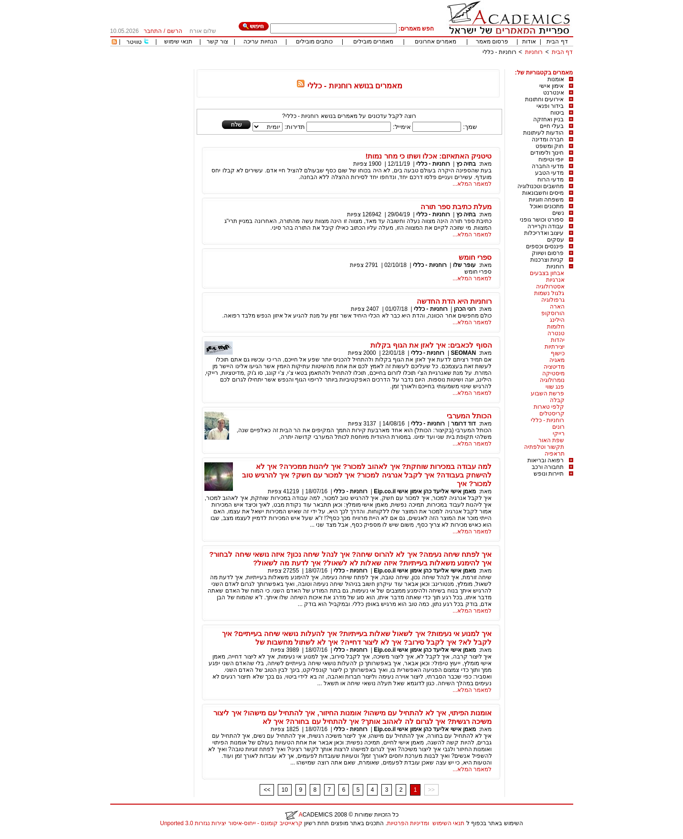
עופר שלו (464, 265)
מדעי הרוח (550, 179)
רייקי (559, 433)
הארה (557, 306)
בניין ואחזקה (548, 119)
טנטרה (556, 333)
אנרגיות (555, 279)
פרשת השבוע (547, 393)
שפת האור (551, 440)
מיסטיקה (553, 373)
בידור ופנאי (550, 106)
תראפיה (555, 453)
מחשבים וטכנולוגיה (540, 186)
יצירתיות (555, 346)
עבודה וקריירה (545, 226)
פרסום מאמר (492, 41)
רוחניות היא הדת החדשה (454, 301)
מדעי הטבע (549, 173)
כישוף (558, 353)
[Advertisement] (399, 65)
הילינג (557, 320)
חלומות (556, 326)
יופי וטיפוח (551, 159)
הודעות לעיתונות (543, 132)
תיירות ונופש (549, 473)
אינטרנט (553, 92)
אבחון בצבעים (547, 273)
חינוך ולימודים (547, 152)
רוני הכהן (465, 309)
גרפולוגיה (553, 300)
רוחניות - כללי (499, 52)
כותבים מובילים (314, 41)
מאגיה (557, 360)
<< (266, 789)
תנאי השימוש (448, 823)
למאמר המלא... (472, 184)
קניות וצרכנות (547, 259)
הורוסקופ (553, 313)
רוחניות (534, 52)
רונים (558, 427)
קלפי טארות (549, 407)
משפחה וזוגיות (546, 199)
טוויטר (134, 42)
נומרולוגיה (552, 380)
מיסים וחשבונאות (543, 193)
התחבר (153, 31)
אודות (529, 41)
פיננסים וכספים (545, 246)
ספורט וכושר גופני (542, 219)
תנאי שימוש (178, 41)
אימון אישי (551, 86)
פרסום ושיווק (548, 253)
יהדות (558, 340)
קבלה (557, 400)
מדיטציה (554, 366)
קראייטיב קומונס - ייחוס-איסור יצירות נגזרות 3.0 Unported (231, 823)
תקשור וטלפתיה (544, 447)
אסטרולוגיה (550, 286)
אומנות (555, 79)
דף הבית (556, 41)
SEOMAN (463, 353)
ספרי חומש (475, 257)
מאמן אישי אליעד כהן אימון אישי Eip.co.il (425, 491)
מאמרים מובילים (373, 41)
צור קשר (217, 41)
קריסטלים (552, 413)
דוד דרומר (463, 423)
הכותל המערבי (469, 416)
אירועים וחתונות (544, 99)
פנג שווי (555, 386)
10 (285, 789)
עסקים (555, 239)
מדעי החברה (548, 166)
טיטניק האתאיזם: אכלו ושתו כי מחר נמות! (429, 156)
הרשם (174, 31)
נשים (558, 213)
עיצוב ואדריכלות (544, 233)
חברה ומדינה (548, 139)
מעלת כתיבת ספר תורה (456, 206)
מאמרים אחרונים (435, 41)
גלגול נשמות (549, 293)
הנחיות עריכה (260, 41)
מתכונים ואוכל (547, 206)
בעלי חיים (552, 126)
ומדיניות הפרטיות (408, 823)
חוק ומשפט (550, 146)
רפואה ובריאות (545, 460)
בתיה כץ (466, 163)
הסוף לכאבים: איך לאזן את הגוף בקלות (431, 345)
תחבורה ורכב (548, 467)
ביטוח (557, 112)
